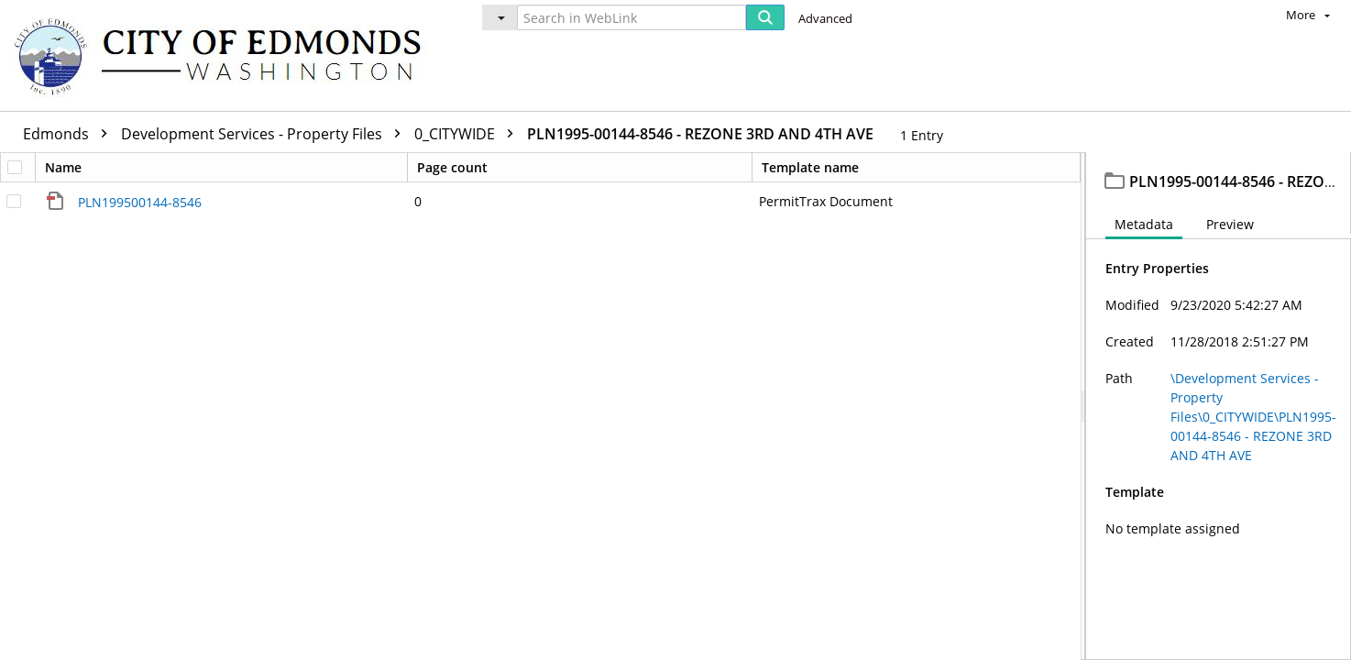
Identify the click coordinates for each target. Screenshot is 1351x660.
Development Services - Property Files (265, 134)
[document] (1218, 408)
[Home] (226, 55)
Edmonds (69, 134)
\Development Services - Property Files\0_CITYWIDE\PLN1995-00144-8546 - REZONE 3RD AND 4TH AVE (1253, 421)
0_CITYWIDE (468, 134)
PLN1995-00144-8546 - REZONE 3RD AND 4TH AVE (700, 134)
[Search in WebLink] (631, 17)
